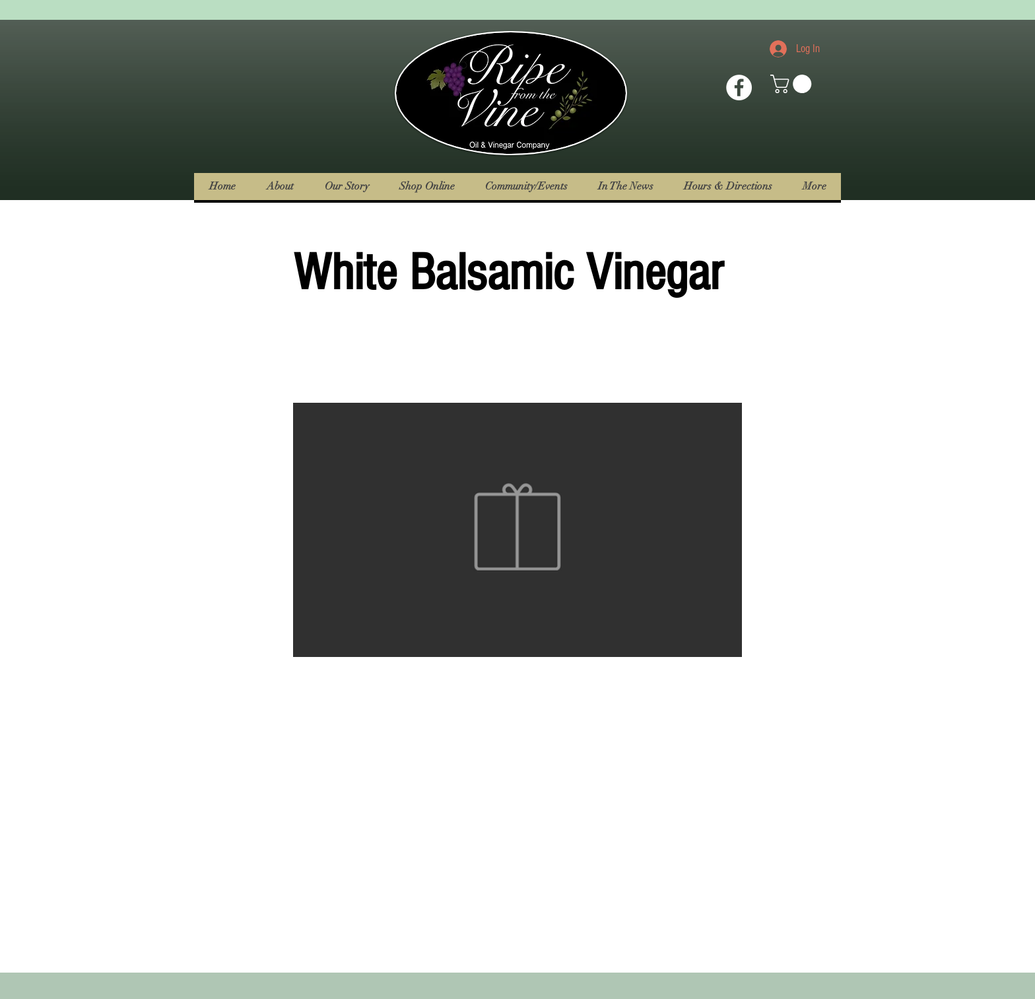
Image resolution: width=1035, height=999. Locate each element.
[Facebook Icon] (739, 87)
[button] (793, 84)
